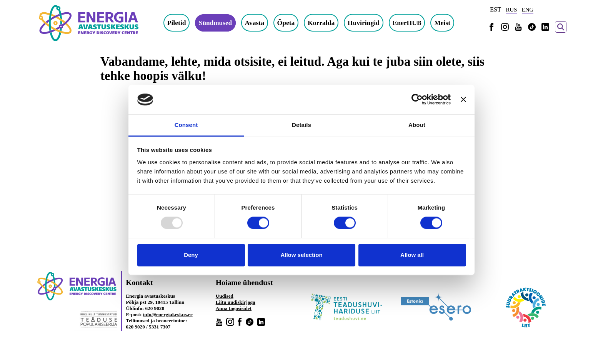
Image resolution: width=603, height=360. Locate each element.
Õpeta (287, 23)
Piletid (176, 23)
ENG (528, 10)
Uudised (224, 296)
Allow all (412, 255)
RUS (511, 10)
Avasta (255, 23)
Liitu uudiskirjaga (235, 302)
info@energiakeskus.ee (168, 314)
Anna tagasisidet (234, 308)
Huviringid (364, 23)
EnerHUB (407, 23)
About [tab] (416, 125)
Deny (191, 255)
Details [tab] (301, 125)
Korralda (321, 23)
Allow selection (301, 255)
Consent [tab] (186, 125)
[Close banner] (463, 99)
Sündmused (216, 23)
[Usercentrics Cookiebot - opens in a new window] (417, 99)
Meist (443, 23)
